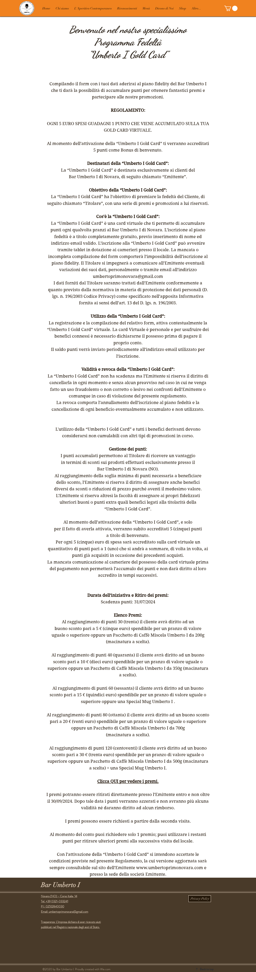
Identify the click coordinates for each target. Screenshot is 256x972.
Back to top (207, 969)
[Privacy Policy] (199, 898)
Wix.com (105, 969)
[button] (231, 8)
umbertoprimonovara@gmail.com (68, 911)
